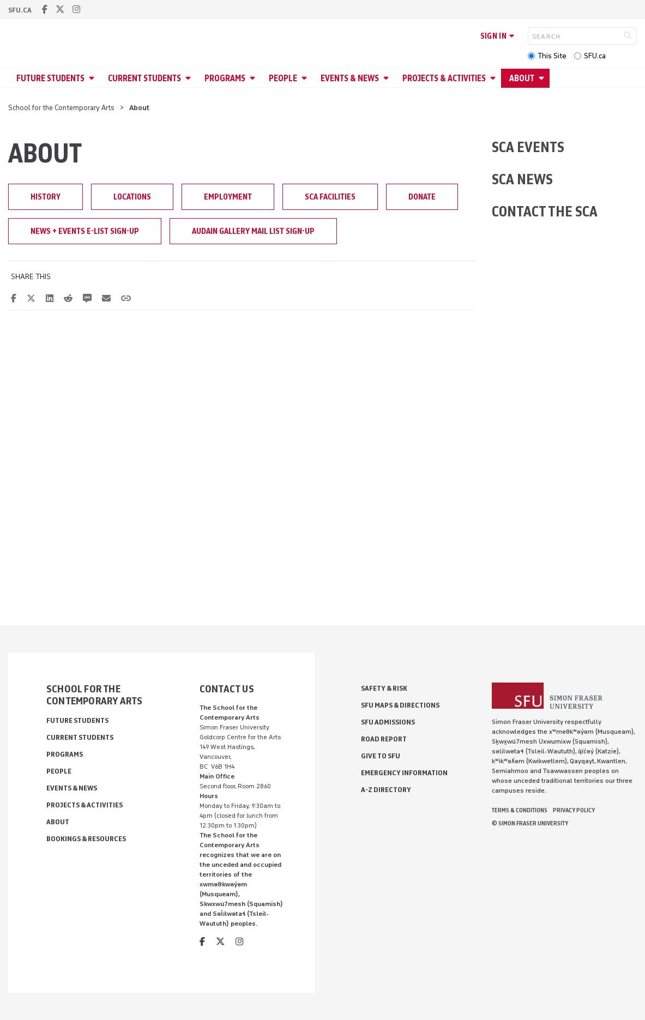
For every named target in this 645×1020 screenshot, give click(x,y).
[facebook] (44, 9)
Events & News (350, 78)
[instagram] (76, 9)
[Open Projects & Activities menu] (494, 78)
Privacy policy (574, 810)
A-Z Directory (386, 789)
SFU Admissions (388, 722)
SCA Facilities (330, 197)
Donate (422, 197)
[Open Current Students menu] (189, 78)
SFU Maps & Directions (400, 705)
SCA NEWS (522, 179)
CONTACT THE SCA (545, 211)
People (283, 78)
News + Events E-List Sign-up (85, 231)
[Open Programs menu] (254, 78)
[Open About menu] (543, 78)
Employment (228, 197)
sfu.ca (20, 10)
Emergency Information (404, 772)
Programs (224, 78)
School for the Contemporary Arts (61, 108)
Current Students (144, 78)
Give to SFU (380, 756)
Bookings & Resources (86, 838)
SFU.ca (595, 56)
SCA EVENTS (528, 147)
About (521, 78)
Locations (132, 197)
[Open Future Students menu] (93, 78)
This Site (552, 56)
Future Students (50, 78)
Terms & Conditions (519, 810)
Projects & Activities (444, 78)
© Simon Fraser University (530, 823)
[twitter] (60, 9)
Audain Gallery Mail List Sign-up (253, 231)
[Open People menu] (305, 78)
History (46, 197)
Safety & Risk (384, 688)
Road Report (384, 739)
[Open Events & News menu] (387, 78)
